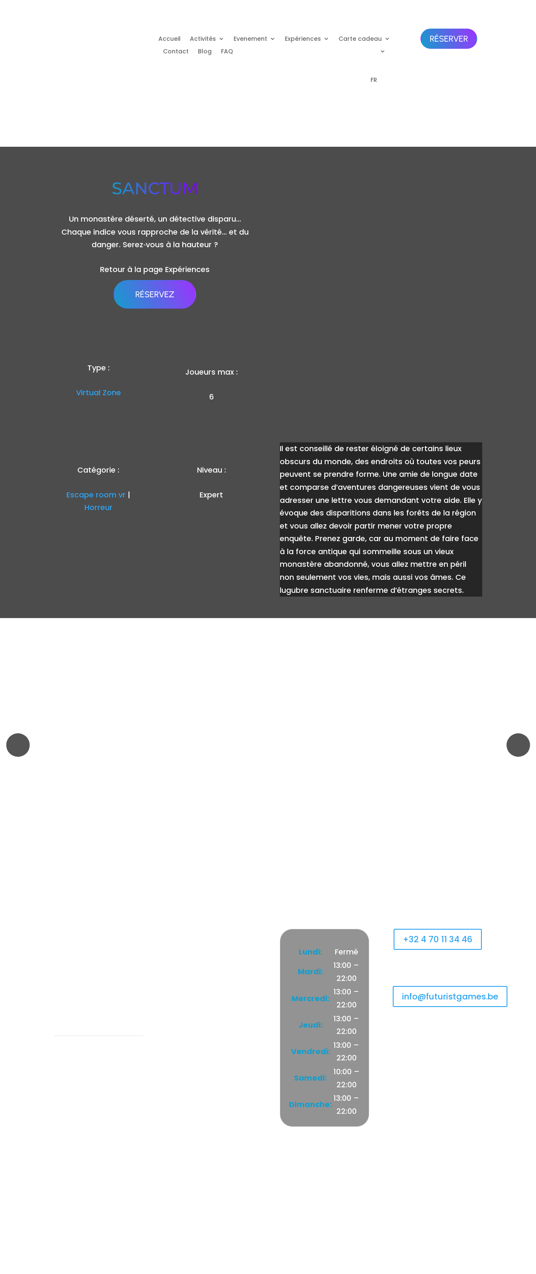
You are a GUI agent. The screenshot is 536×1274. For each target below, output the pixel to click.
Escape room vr (96, 494)
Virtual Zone (98, 392)
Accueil (169, 39)
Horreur (98, 507)
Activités (203, 39)
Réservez (154, 294)
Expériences (303, 39)
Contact (176, 52)
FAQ (227, 52)
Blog (205, 52)
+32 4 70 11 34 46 (438, 939)
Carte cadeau (360, 39)
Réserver (449, 39)
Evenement (250, 39)
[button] (17, 745)
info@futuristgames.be (450, 996)
